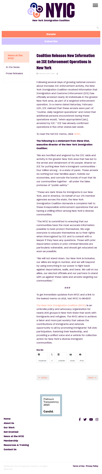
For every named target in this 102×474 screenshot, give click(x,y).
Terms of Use (78, 466)
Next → (92, 377)
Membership (11, 440)
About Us (9, 423)
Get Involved (11, 431)
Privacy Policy (92, 466)
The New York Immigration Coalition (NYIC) (61, 305)
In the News (13, 67)
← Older (43, 377)
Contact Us (10, 449)
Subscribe (51, 41)
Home (7, 418)
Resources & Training (16, 445)
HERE (77, 134)
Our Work (9, 427)
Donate (51, 34)
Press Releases (14, 73)
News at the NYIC (14, 436)
